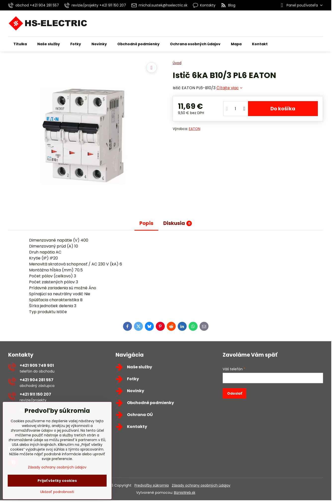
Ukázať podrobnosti (57, 492)
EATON (194, 128)
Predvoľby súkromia (151, 485)
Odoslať (234, 393)
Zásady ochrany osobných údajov (201, 485)
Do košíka (282, 108)
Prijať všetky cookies (57, 480)
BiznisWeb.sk (184, 492)
